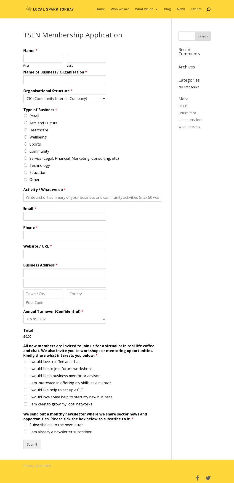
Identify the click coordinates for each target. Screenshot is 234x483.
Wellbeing (38, 137)
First (26, 66)
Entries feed (187, 113)
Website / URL (37, 246)
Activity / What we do (44, 189)
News (181, 9)
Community (39, 151)
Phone (30, 227)
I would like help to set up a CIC (56, 389)
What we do (144, 9)
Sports (35, 144)
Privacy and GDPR (37, 466)
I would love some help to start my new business (70, 396)
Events (196, 9)
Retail (34, 115)
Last (70, 66)
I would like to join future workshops (61, 368)
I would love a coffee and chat (54, 361)
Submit (32, 444)
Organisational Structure (48, 91)
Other (34, 179)
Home (100, 9)
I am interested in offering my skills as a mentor (70, 382)
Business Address (40, 265)
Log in (183, 106)
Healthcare (38, 130)
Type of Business (40, 109)
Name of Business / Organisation (55, 72)
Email (29, 208)
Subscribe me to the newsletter (56, 424)
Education (37, 172)
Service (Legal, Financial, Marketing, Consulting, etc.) (74, 158)
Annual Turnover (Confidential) (53, 311)
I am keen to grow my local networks (60, 404)
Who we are (120, 9)
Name (30, 50)
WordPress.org (189, 127)
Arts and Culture (43, 122)
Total (28, 330)
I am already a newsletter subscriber (60, 431)
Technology (39, 165)
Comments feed (190, 119)
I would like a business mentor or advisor (64, 375)
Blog (167, 9)
